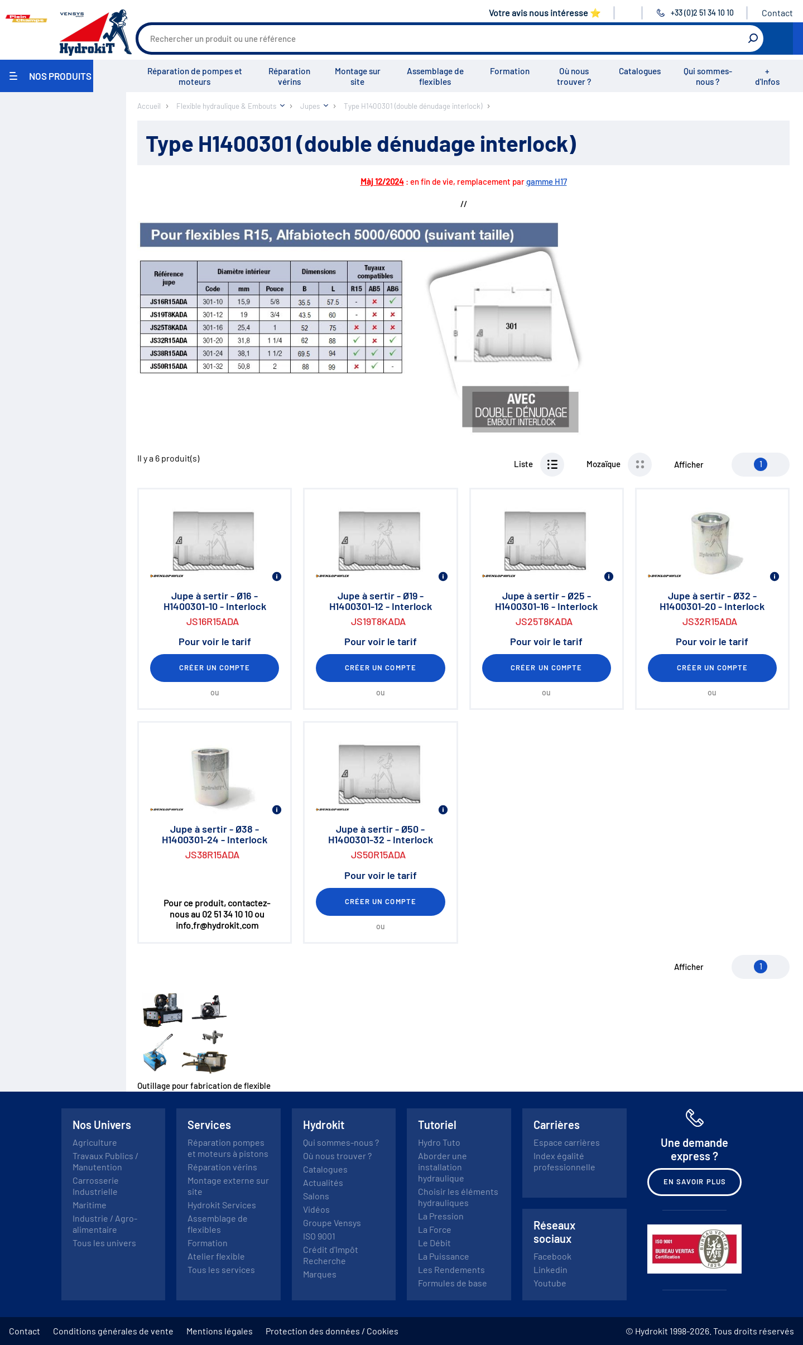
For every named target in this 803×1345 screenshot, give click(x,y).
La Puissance (443, 1256)
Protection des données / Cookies (332, 1330)
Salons (316, 1195)
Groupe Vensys (332, 1222)
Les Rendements (451, 1269)
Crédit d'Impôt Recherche (330, 1255)
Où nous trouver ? (574, 76)
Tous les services (221, 1269)
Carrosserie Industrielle (96, 1186)
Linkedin (550, 1269)
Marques (319, 1274)
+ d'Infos (767, 76)
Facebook (552, 1256)
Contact (777, 12)
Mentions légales (219, 1330)
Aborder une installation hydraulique (442, 1166)
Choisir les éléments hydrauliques (458, 1197)
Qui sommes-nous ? (708, 76)
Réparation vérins (289, 76)
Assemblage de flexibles (435, 76)
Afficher (689, 464)
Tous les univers (104, 1242)
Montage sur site (358, 76)
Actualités (323, 1182)
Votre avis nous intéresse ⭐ (545, 12)
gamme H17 (546, 181)
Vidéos (316, 1209)
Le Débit (434, 1242)
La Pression (441, 1215)
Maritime (90, 1204)
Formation (510, 71)
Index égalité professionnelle (564, 1161)
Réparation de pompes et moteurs (194, 76)
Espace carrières (566, 1142)
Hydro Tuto (439, 1142)
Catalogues (640, 71)
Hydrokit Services (221, 1204)
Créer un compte (215, 667)
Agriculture (95, 1142)
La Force (434, 1229)
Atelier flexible (216, 1256)
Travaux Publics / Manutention (105, 1161)
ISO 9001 (319, 1236)
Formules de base (452, 1282)
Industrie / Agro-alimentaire (105, 1223)
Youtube (549, 1282)
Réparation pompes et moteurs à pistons (227, 1148)
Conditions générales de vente (113, 1330)
